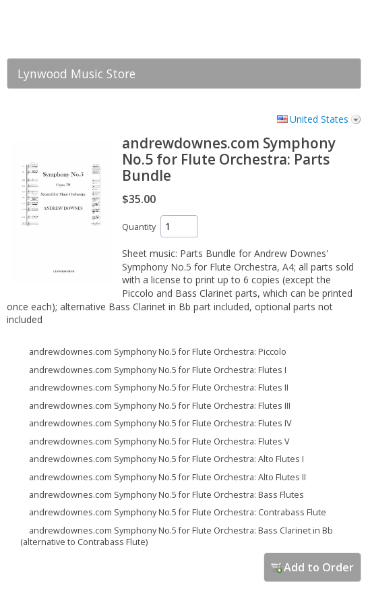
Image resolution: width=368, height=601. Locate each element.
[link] (324, 29)
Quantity (139, 227)
